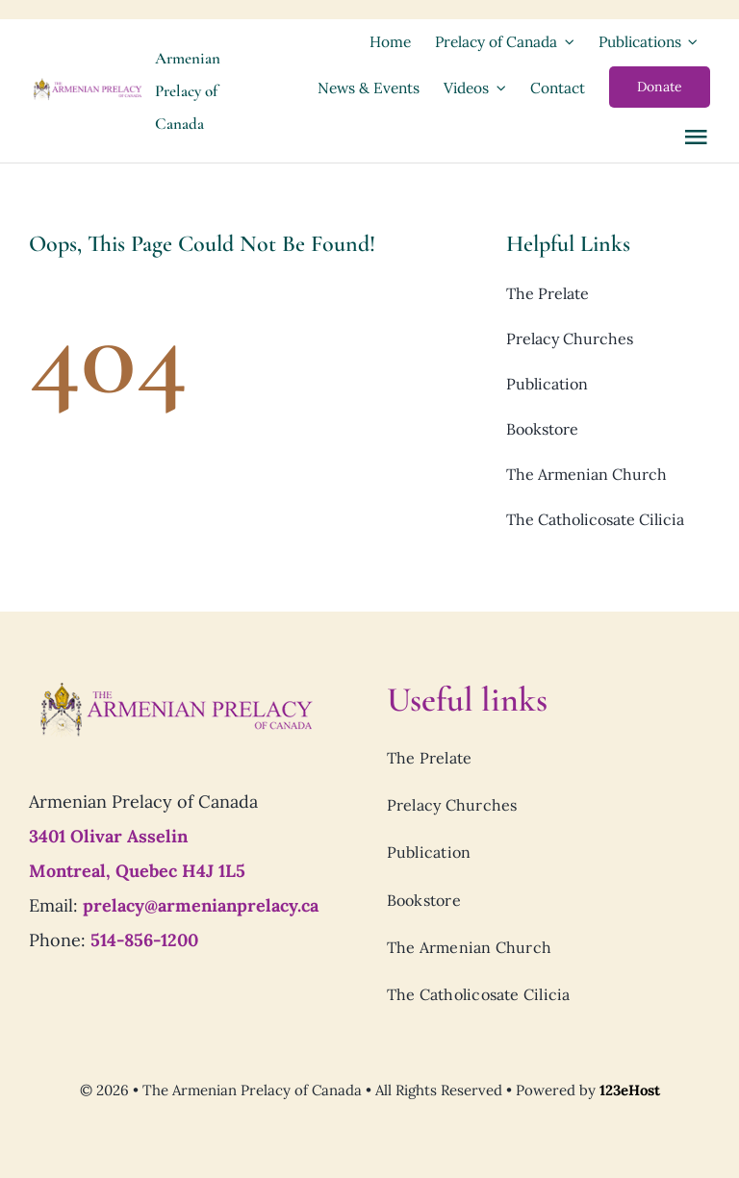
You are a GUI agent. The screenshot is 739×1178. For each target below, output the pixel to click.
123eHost (629, 1090)
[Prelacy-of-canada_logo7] (175, 687)
